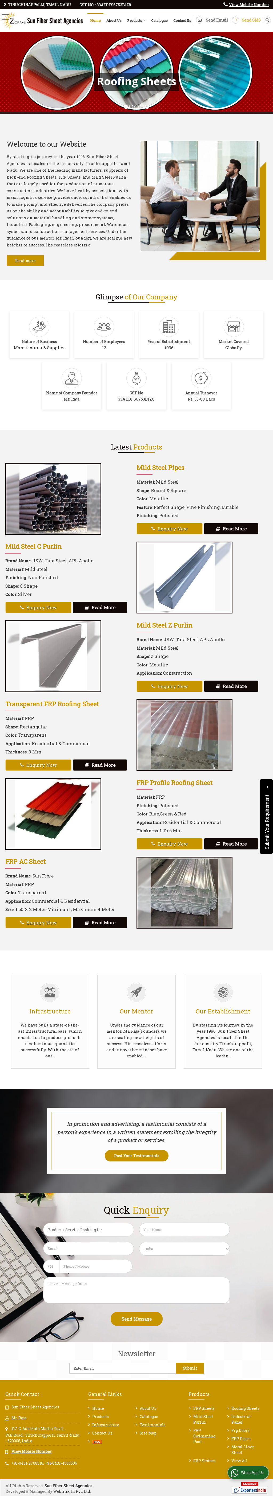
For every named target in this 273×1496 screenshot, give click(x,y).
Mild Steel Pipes (160, 467)
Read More (231, 529)
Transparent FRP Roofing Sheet (52, 704)
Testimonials (153, 1424)
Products (136, 20)
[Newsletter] (122, 1368)
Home (95, 20)
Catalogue (159, 20)
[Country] (184, 1249)
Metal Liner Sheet (242, 1449)
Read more (25, 260)
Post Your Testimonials (136, 1155)
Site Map (148, 1433)
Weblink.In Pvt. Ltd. (72, 1491)
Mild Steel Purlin (203, 1419)
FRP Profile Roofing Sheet (174, 782)
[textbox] (88, 1230)
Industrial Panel (241, 1419)
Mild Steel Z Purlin (164, 625)
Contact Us (182, 20)
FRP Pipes (241, 1438)
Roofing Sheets (245, 1408)
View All (239, 1460)
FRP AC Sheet (25, 861)
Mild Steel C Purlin (33, 546)
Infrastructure (105, 1424)
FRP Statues (204, 1460)
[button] (249, 4)
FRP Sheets (204, 1408)
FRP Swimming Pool (204, 1436)
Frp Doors (240, 1430)
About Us (114, 20)
